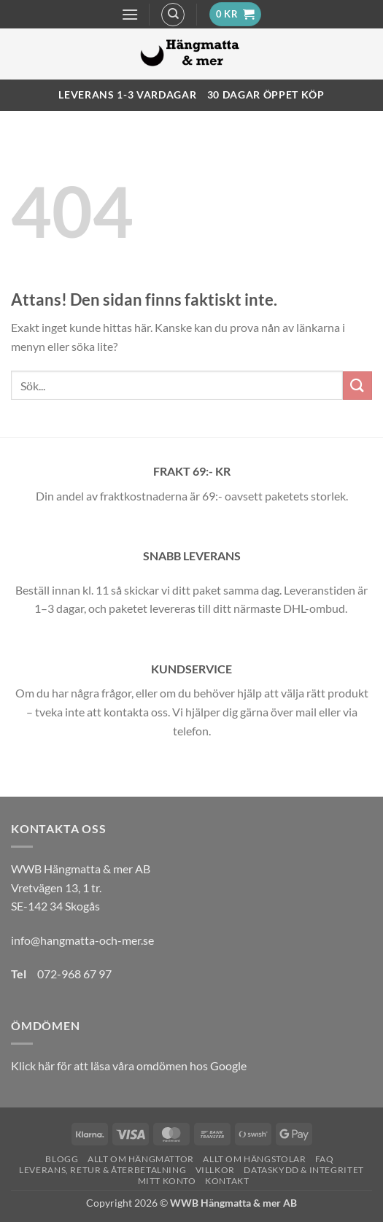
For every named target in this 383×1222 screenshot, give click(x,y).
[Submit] (357, 385)
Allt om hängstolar (254, 1158)
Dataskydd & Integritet (303, 1169)
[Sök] (173, 14)
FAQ (324, 1158)
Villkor (215, 1169)
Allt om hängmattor (141, 1158)
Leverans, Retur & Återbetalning (102, 1169)
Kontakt (227, 1180)
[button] (130, 14)
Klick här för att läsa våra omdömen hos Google (129, 1065)
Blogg (61, 1158)
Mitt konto (167, 1180)
